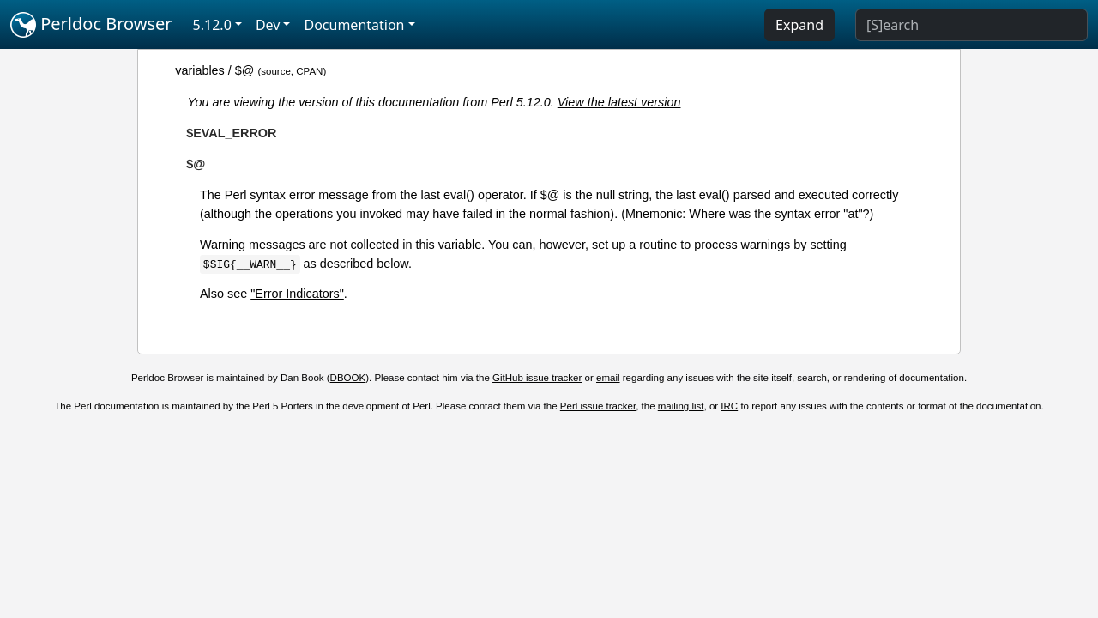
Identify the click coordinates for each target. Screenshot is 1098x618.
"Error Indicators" (297, 293)
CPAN (309, 71)
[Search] (971, 25)
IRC (729, 406)
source (276, 71)
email (608, 378)
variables (200, 70)
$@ (245, 70)
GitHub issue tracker (537, 378)
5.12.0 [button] (212, 24)
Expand (799, 24)
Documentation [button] (354, 24)
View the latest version (619, 102)
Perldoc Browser (91, 25)
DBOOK (348, 378)
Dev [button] (268, 24)
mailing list (681, 406)
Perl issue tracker (598, 406)
